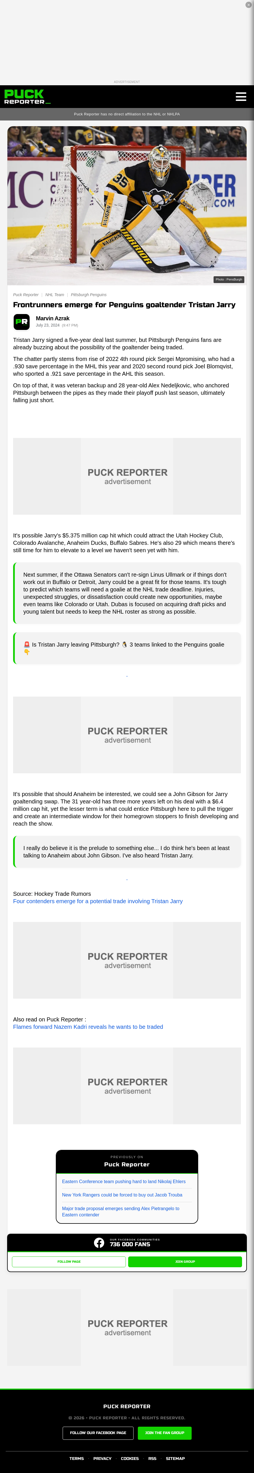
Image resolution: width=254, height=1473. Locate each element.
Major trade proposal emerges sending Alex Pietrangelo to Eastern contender (120, 1211)
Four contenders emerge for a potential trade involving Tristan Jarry (98, 901)
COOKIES (130, 1458)
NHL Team (54, 294)
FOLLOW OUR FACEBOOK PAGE (98, 1433)
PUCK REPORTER (127, 1406)
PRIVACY (102, 1458)
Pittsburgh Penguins (88, 294)
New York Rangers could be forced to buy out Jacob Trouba (122, 1194)
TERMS (76, 1458)
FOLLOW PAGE (69, 1262)
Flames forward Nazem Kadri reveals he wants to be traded (88, 1027)
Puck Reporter (25, 294)
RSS (152, 1458)
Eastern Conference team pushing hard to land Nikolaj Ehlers (124, 1181)
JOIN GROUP (185, 1262)
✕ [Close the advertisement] (248, 5)
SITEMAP (175, 1458)
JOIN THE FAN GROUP (164, 1433)
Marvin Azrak (52, 318)
